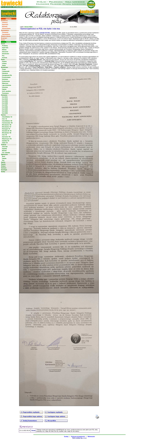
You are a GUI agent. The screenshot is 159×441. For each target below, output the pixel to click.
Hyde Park (5, 47)
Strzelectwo (5, 53)
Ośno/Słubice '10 (7, 117)
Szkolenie (5, 73)
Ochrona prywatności (78, 436)
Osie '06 (4, 135)
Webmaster (91, 436)
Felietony (5, 22)
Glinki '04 (5, 142)
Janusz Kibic (28, 27)
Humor (3, 40)
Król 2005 (5, 109)
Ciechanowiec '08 (7, 123)
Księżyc (3, 166)
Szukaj (3, 171)
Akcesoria (5, 51)
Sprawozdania (6, 28)
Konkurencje (6, 81)
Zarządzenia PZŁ (7, 75)
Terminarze (5, 93)
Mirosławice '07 (6, 127)
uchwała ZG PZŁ (44, 32)
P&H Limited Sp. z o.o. (79, 438)
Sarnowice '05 (6, 137)
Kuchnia (4, 57)
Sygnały (4, 148)
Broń (3, 156)
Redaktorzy (4, 20)
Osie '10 (4, 119)
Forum (3, 43)
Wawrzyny (5, 83)
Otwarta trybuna (6, 36)
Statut (4, 65)
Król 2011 (5, 97)
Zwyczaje (5, 146)
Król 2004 (5, 111)
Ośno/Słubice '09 (7, 121)
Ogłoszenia (4, 154)
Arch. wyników (6, 91)
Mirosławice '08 (6, 125)
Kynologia (4, 169)
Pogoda (3, 164)
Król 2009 (5, 101)
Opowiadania (5, 30)
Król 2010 (5, 99)
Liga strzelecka (6, 85)
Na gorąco (4, 38)
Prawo (3, 59)
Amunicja (5, 87)
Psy (3, 55)
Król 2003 (5, 113)
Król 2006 (5, 107)
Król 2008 (5, 103)
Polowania (5, 32)
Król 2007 (5, 105)
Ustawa (4, 63)
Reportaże (5, 24)
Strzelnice (5, 79)
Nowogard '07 (6, 129)
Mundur (4, 150)
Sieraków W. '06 (6, 131)
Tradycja (3, 144)
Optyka (4, 89)
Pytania (4, 61)
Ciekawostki (5, 71)
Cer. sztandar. (6, 152)
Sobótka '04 (5, 140)
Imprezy (3, 115)
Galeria (3, 162)
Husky (33, 430)
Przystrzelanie (6, 77)
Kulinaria (3, 168)
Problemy (5, 45)
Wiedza (4, 49)
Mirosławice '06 (6, 133)
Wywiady (4, 26)
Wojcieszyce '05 (7, 138)
